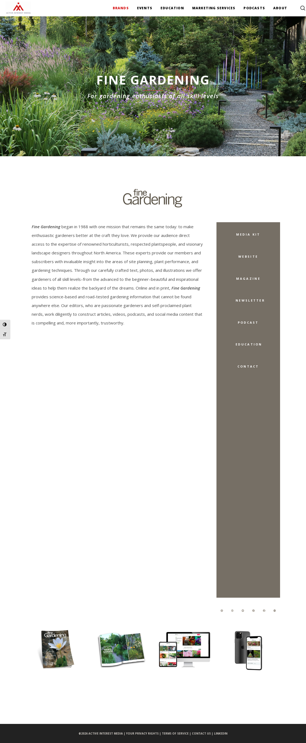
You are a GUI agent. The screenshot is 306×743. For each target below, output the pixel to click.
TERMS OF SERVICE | (177, 733)
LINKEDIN (220, 733)
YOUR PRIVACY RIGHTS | (144, 733)
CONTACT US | (203, 733)
